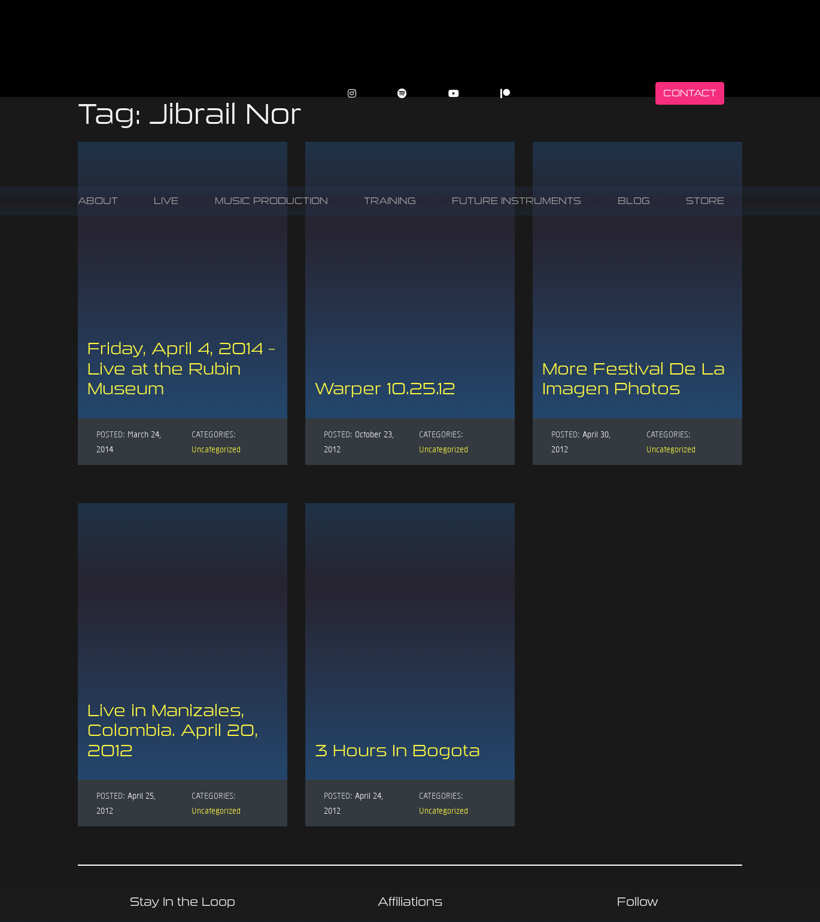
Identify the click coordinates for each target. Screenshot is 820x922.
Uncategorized (216, 448)
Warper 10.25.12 (385, 388)
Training (390, 200)
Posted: (110, 434)
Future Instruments (516, 200)
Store (705, 200)
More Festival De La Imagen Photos (633, 379)
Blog (634, 200)
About (98, 200)
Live (166, 200)
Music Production (271, 200)
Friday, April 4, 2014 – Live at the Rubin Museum (181, 368)
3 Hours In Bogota (397, 750)
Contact (689, 93)
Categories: (214, 434)
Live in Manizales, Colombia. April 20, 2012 (172, 730)
